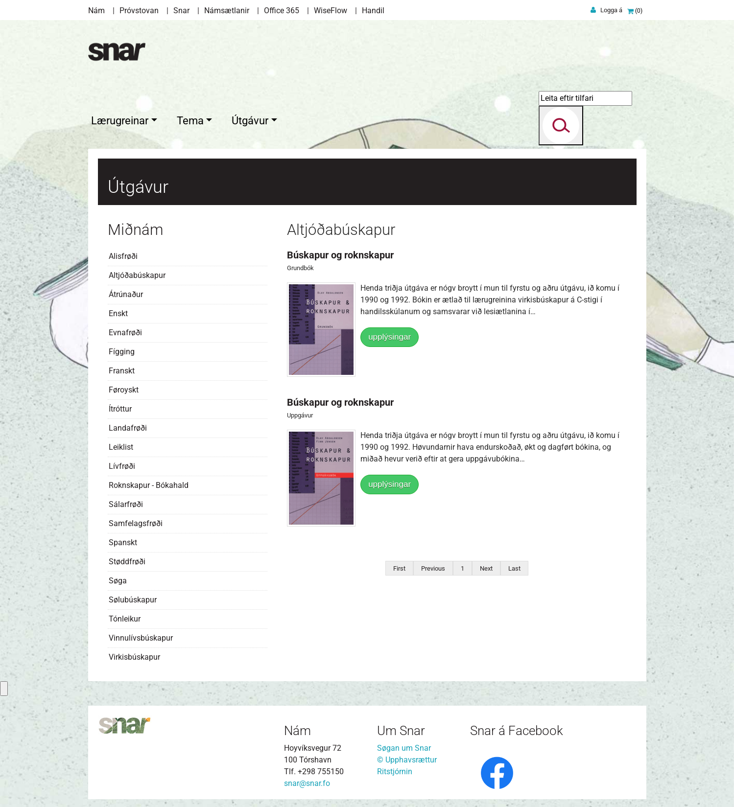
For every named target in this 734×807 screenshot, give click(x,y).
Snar (181, 10)
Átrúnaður (126, 292)
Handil (373, 10)
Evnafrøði (125, 330)
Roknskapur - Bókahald (149, 483)
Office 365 (281, 10)
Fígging (122, 349)
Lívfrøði (122, 464)
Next (486, 566)
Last (514, 566)
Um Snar (401, 728)
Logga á (611, 10)
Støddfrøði (127, 559)
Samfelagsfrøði (136, 521)
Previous (433, 566)
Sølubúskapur (133, 597)
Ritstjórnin (394, 769)
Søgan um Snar (404, 746)
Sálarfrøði (126, 502)
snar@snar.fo (307, 781)
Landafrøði (128, 426)
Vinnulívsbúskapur (141, 636)
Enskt (118, 311)
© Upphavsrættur (407, 757)
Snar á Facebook (516, 728)
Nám (96, 10)
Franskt (122, 368)
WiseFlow (330, 10)
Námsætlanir (226, 10)
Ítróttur (120, 407)
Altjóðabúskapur (137, 273)
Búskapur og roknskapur (340, 253)
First (399, 566)
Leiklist (121, 445)
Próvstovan (139, 10)
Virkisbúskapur (134, 655)
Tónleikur (125, 617)
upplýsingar (389, 335)
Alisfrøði (123, 254)
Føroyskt (124, 387)
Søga (118, 578)
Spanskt (123, 540)
